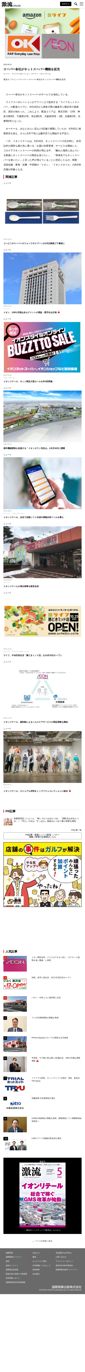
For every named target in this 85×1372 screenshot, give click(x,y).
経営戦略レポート (13, 1278)
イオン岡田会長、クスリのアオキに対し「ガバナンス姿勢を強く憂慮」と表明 (56, 958)
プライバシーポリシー (64, 1261)
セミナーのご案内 (39, 1261)
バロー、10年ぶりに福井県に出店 (46, 997)
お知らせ (36, 1253)
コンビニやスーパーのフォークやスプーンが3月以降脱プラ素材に (34, 243)
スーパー (6, 74)
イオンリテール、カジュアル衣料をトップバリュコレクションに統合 (35, 791)
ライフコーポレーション (21, 74)
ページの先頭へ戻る (43, 1241)
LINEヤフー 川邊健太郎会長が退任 (47, 1138)
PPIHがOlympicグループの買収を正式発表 (50, 1038)
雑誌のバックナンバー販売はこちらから (43, 1230)
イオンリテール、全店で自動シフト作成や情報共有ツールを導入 (33, 517)
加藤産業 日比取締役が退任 (44, 1098)
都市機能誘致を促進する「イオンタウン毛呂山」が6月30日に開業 (34, 448)
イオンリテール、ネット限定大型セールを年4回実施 (27, 381)
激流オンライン (10, 79)
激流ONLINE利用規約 (64, 1265)
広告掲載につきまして (41, 1265)
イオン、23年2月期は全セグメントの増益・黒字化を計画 (30, 312)
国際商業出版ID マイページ (66, 1270)
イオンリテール (45, 74)
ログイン (66, 4)
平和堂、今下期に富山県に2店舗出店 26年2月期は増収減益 (56, 1059)
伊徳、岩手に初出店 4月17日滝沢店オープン (52, 977)
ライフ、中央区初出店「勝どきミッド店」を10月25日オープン (32, 655)
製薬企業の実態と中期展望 (16, 1274)
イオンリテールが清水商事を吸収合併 (21, 586)
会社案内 (36, 1274)
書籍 (34, 1257)
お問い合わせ (61, 1257)
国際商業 (9, 1253)
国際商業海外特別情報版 (15, 1282)
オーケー (34, 74)
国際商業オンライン (14, 1257)
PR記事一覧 (76, 830)
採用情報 (36, 1270)
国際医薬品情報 (12, 1270)
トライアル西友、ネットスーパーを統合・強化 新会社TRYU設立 (56, 1079)
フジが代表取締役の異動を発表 (45, 1018)
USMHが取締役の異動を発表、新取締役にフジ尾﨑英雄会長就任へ (57, 1119)
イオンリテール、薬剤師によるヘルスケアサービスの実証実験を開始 (35, 722)
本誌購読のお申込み (64, 1253)
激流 (7, 1261)
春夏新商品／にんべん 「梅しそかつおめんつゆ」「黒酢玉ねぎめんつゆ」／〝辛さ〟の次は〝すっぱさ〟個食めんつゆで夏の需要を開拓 (46, 819)
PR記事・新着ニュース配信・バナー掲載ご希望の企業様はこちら (42, 836)
